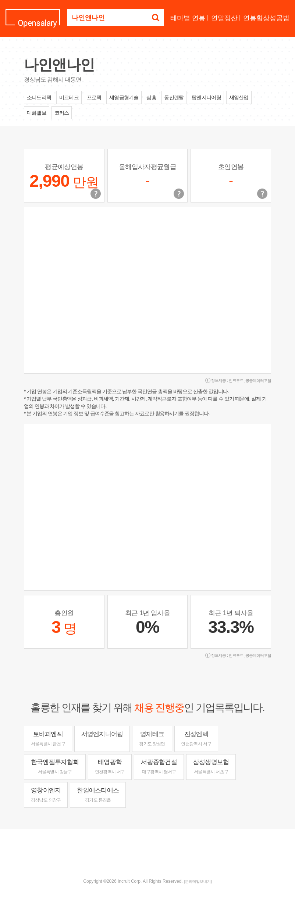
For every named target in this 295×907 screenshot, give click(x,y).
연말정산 (224, 18)
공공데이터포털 (258, 380)
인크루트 (236, 380)
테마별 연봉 (187, 18)
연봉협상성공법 (266, 18)
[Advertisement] (147, 852)
